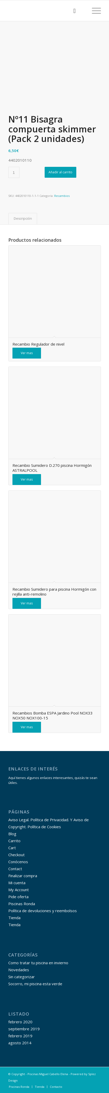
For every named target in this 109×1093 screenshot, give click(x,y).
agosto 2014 (19, 1042)
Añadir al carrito (60, 172)
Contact (15, 868)
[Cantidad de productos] (13, 172)
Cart (12, 847)
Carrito (14, 840)
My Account (18, 889)
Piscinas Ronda (21, 903)
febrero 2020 (20, 1021)
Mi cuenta (16, 882)
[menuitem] (72, 10)
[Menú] (94, 10)
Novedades (18, 969)
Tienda (14, 917)
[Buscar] (72, 10)
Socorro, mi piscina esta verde (35, 983)
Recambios (62, 196)
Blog (12, 833)
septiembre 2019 (24, 1028)
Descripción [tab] (23, 218)
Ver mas (27, 353)
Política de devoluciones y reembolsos (42, 910)
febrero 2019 (20, 1035)
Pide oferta (18, 896)
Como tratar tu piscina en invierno (38, 962)
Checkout (16, 854)
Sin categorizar (21, 976)
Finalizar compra (22, 875)
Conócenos (18, 861)
